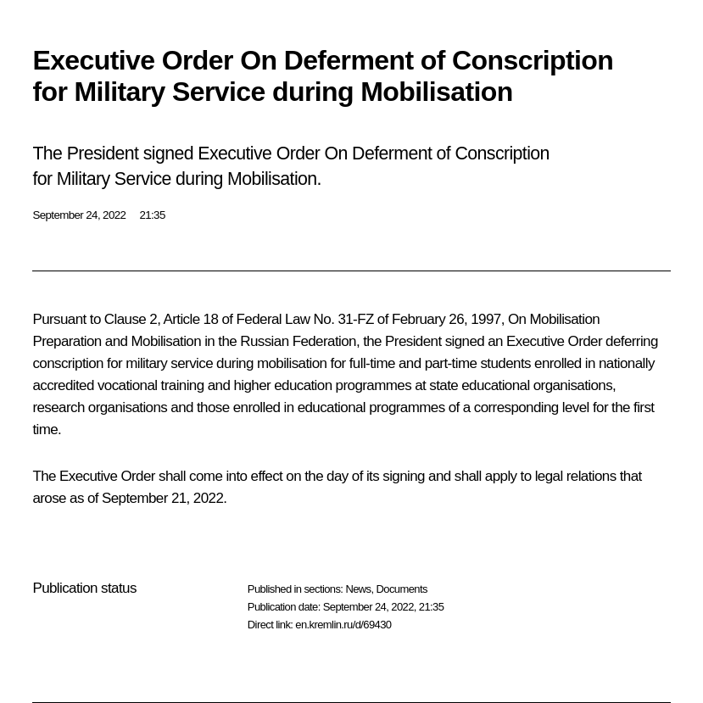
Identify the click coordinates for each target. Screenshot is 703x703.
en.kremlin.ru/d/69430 (343, 624)
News (358, 589)
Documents (402, 589)
